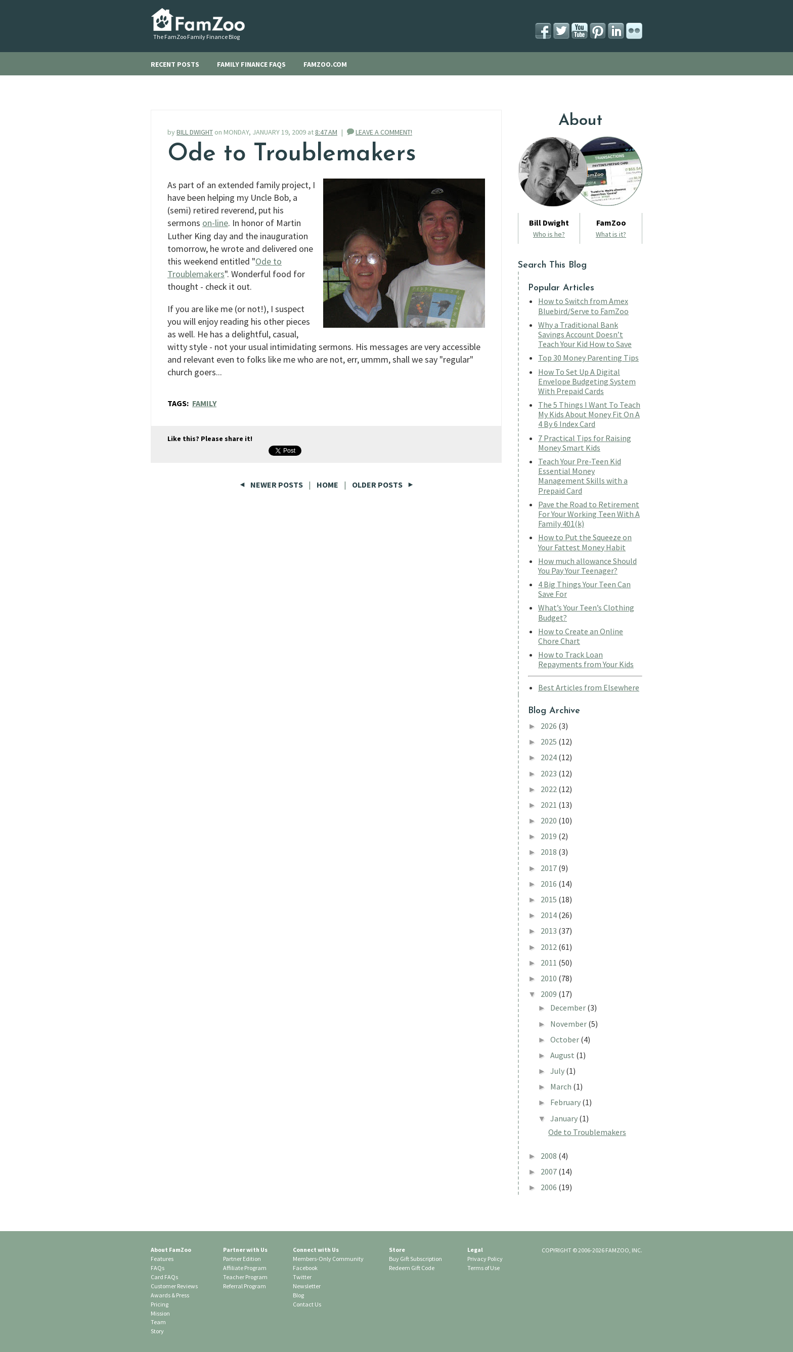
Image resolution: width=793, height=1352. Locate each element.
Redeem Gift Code (411, 1268)
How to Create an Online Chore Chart (580, 636)
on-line (215, 223)
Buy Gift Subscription (415, 1258)
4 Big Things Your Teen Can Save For (584, 589)
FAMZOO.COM (325, 64)
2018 (549, 852)
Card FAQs (164, 1277)
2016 (549, 884)
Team (158, 1322)
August (563, 1055)
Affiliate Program (245, 1268)
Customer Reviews (174, 1286)
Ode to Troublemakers (291, 154)
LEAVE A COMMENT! (384, 132)
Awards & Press (170, 1295)
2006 (549, 1187)
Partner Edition (242, 1258)
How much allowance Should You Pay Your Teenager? (587, 566)
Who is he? (549, 234)
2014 (549, 915)
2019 (549, 836)
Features (162, 1258)
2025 (549, 741)
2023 (549, 773)
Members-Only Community (328, 1258)
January (564, 1118)
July (558, 1071)
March (561, 1086)
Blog (298, 1295)
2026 (549, 726)
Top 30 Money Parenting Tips (588, 358)
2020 (549, 820)
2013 (549, 931)
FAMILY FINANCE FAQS (251, 64)
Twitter (302, 1277)
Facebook (305, 1268)
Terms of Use (483, 1268)
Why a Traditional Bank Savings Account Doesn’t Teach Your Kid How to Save (585, 334)
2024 (549, 757)
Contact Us (307, 1304)
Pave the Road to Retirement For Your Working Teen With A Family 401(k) (589, 514)
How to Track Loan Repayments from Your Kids (586, 659)
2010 (549, 978)
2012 (549, 947)
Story (157, 1331)
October (565, 1039)
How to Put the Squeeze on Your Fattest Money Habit (585, 542)
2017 (549, 868)
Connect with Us (316, 1249)
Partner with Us (245, 1249)
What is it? (611, 234)
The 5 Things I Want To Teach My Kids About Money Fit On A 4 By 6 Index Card (589, 414)
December (568, 1007)
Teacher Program (245, 1277)
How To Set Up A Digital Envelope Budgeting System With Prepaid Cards (587, 381)
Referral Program (244, 1286)
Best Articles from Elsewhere (588, 687)
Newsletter (307, 1286)
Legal (475, 1249)
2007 (549, 1171)
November (569, 1024)
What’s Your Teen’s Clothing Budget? (586, 612)
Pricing (159, 1304)
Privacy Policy (485, 1258)
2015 (549, 899)
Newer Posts (272, 484)
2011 (549, 962)
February (566, 1102)
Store (397, 1249)
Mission (160, 1313)
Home (327, 484)
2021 (549, 805)
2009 (549, 994)
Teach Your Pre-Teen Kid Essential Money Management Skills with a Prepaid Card (583, 476)
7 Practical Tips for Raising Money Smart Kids (584, 443)
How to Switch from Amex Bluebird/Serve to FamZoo (583, 306)
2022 (549, 789)
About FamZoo (171, 1249)
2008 (549, 1156)
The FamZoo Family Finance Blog (196, 36)
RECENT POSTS (175, 64)
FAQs (157, 1268)
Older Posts (382, 484)
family (204, 403)
